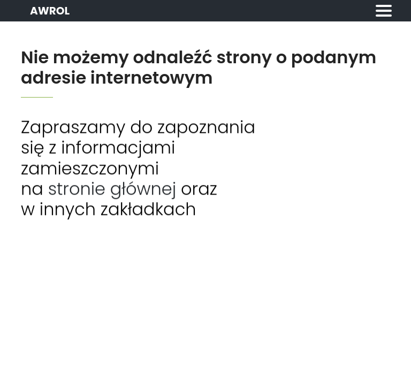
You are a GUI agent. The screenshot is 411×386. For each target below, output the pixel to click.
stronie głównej (112, 189)
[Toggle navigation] (383, 11)
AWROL (50, 10)
